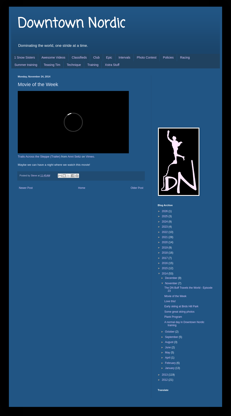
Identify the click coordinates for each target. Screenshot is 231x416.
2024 (165, 221)
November (171, 283)
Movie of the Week (175, 296)
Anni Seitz (74, 156)
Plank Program (173, 316)
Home (81, 187)
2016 (165, 263)
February (170, 363)
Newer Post (26, 187)
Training (92, 65)
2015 (165, 268)
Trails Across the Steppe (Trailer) (39, 156)
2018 (165, 252)
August (169, 342)
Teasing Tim (52, 65)
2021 (165, 237)
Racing (185, 57)
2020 (165, 242)
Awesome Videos (53, 57)
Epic (109, 57)
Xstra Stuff (112, 65)
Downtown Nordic (71, 24)
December (171, 278)
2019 (165, 247)
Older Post (137, 187)
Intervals (124, 57)
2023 (165, 226)
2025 (165, 216)
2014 (165, 273)
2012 (165, 379)
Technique (74, 65)
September (172, 337)
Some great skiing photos (179, 311)
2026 (165, 211)
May (168, 352)
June (168, 347)
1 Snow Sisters (24, 57)
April (168, 357)
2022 (165, 232)
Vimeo (90, 156)
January (170, 368)
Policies (168, 57)
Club (96, 57)
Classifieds (79, 57)
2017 (165, 258)
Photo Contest (147, 57)
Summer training (25, 65)
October (170, 331)
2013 (165, 374)
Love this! (170, 301)
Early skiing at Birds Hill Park (181, 306)
